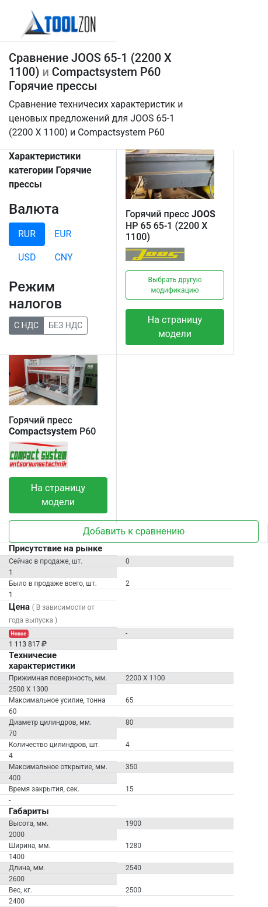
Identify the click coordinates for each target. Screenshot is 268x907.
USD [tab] (27, 257)
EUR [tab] (62, 233)
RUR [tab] (27, 233)
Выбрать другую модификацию (175, 285)
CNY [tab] (63, 257)
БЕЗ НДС (65, 324)
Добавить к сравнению (134, 531)
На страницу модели (175, 326)
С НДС (26, 324)
